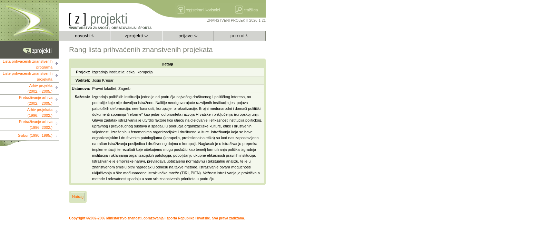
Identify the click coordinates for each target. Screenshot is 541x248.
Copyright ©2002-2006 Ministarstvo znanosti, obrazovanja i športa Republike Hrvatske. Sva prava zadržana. (157, 218)
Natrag (77, 197)
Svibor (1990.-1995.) (35, 135)
